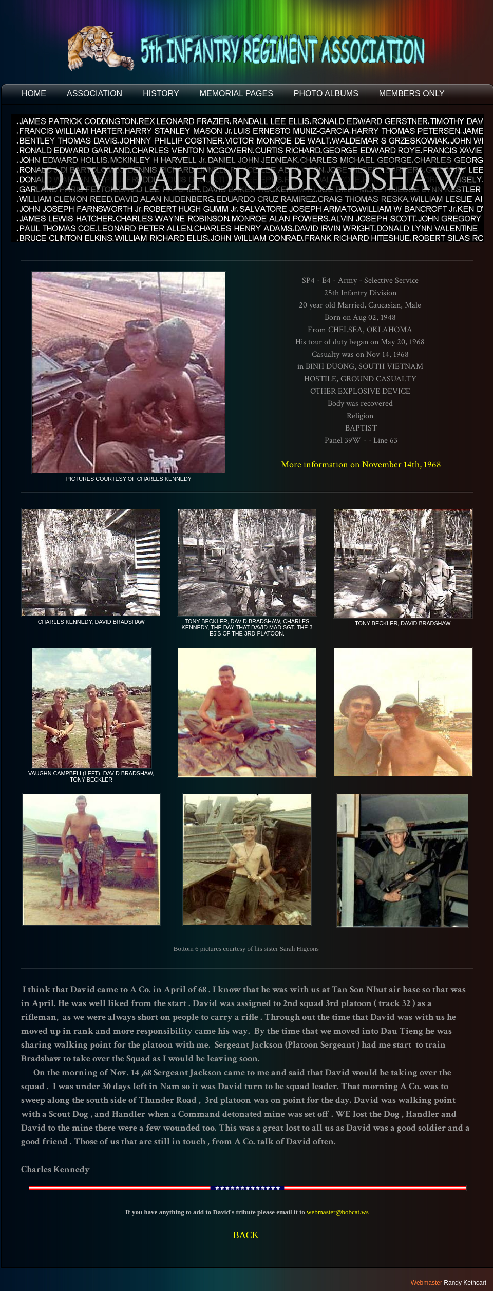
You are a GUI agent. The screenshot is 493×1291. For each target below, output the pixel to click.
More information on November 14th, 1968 (361, 464)
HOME (34, 93)
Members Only (412, 93)
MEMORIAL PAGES (236, 93)
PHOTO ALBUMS (326, 93)
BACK (246, 1235)
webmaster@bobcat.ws (338, 1212)
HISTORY (161, 93)
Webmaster (426, 1282)
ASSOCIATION (94, 93)
